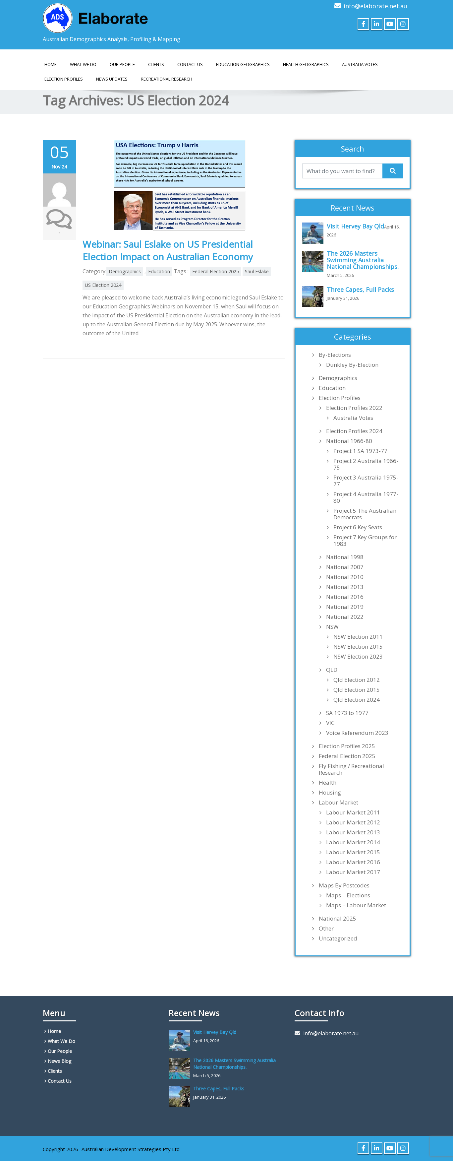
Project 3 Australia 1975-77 (365, 480)
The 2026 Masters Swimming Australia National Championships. (363, 260)
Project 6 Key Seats (357, 527)
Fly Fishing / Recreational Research (351, 769)
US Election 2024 (103, 285)
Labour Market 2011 (353, 812)
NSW (332, 626)
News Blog (59, 1061)
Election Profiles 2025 (347, 746)
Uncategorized (338, 938)
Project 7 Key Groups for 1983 (365, 540)
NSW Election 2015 (358, 646)
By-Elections (335, 355)
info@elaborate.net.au (375, 6)
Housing (330, 792)
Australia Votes (353, 418)
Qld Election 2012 (356, 680)
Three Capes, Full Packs (360, 289)
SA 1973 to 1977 (347, 713)
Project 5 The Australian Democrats (364, 514)
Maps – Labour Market (356, 905)
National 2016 (345, 597)
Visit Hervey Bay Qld (355, 226)
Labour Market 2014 (353, 842)
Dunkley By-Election (352, 364)
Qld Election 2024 (356, 699)
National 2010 (345, 577)
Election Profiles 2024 (354, 431)
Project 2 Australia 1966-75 (365, 464)
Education (159, 271)
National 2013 (345, 587)
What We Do (83, 64)
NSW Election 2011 (358, 636)
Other (326, 928)
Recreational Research (166, 79)
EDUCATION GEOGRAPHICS (243, 64)
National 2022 (345, 616)
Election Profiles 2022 (354, 408)
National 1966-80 (349, 441)
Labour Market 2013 (353, 832)
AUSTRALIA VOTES (360, 64)
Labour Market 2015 (353, 852)
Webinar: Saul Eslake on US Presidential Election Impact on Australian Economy (168, 250)
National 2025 (337, 918)
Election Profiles (63, 79)
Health (327, 782)
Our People (122, 64)
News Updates (112, 79)
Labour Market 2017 (353, 872)
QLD (331, 670)
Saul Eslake (257, 271)
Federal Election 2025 (215, 271)
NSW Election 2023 (358, 656)
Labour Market (338, 802)
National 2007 (345, 567)
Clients (156, 64)
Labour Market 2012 (353, 822)
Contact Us (190, 64)
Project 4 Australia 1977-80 (365, 497)
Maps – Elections (348, 895)
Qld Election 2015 (356, 689)
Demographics (125, 271)
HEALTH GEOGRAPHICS (306, 64)
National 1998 (345, 557)
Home (50, 64)
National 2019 (345, 607)
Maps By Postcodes (344, 885)
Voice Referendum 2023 (357, 733)
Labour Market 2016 (353, 862)
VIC (330, 723)
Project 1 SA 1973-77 (360, 451)
